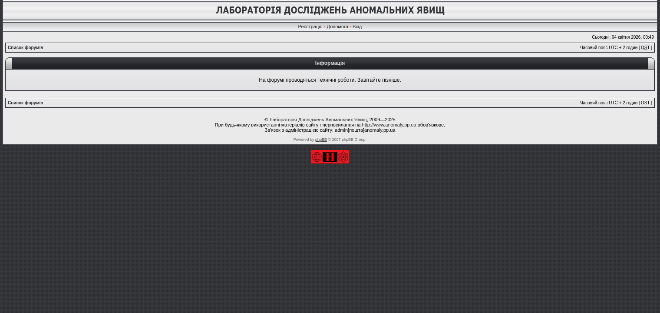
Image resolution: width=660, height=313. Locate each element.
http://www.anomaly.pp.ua (389, 124)
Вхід (357, 26)
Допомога (337, 26)
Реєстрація (310, 26)
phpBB (321, 139)
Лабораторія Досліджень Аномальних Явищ (317, 119)
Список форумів (25, 47)
